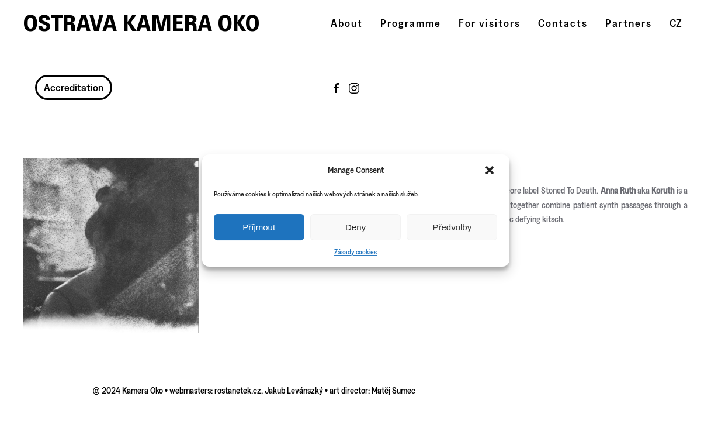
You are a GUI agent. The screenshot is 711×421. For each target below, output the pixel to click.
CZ (676, 23)
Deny (355, 227)
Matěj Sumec (393, 390)
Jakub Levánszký (294, 390)
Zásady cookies (355, 252)
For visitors (490, 23)
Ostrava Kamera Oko (141, 23)
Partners (628, 23)
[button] (491, 170)
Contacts (563, 23)
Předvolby (451, 227)
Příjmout (258, 227)
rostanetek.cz (237, 390)
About (347, 23)
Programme (410, 23)
